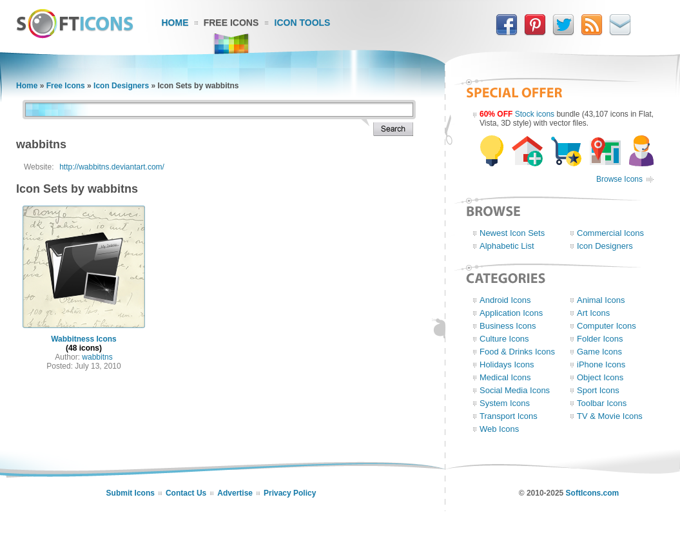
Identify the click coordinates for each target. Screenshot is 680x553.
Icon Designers (121, 85)
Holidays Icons (507, 364)
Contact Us (186, 493)
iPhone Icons (601, 364)
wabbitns (97, 357)
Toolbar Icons (602, 403)
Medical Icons (505, 377)
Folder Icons (600, 339)
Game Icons (599, 351)
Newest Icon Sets (512, 233)
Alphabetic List (507, 246)
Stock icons (534, 114)
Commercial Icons (610, 233)
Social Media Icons (515, 390)
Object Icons (600, 377)
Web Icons (499, 429)
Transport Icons (509, 416)
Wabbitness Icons (84, 339)
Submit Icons (130, 493)
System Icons (505, 403)
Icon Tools (303, 22)
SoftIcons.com (592, 493)
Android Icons (505, 300)
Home (175, 22)
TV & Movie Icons (610, 416)
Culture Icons (504, 339)
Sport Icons (598, 390)
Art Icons (593, 313)
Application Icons (511, 313)
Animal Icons (601, 300)
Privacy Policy (290, 493)
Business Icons (508, 326)
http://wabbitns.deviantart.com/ (111, 166)
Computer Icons (606, 326)
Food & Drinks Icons (517, 351)
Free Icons (231, 22)
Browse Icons (619, 179)
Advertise (235, 493)
